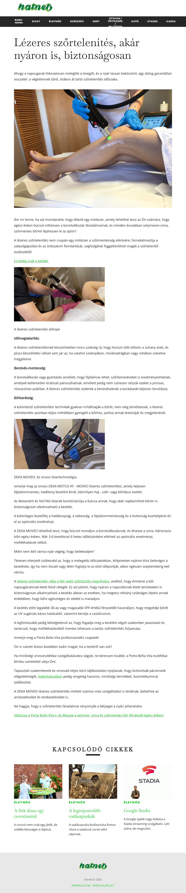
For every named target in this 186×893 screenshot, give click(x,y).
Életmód (22, 802)
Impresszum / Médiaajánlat (93, 885)
